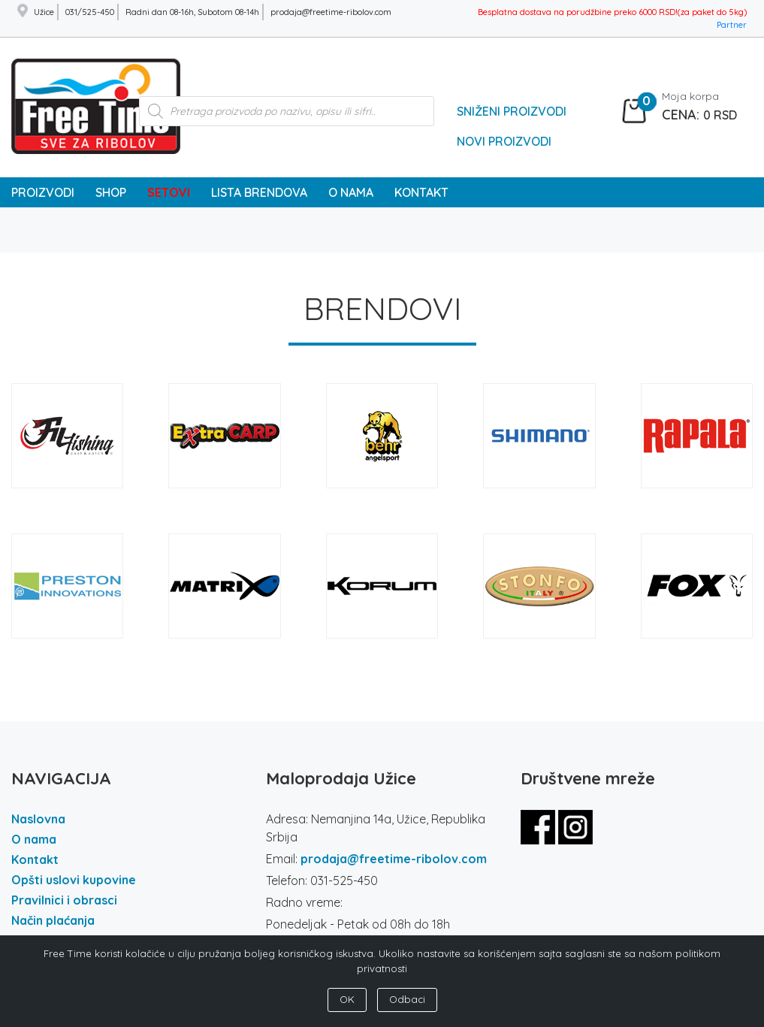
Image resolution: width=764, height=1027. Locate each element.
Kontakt (35, 859)
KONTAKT (421, 192)
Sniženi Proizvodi (511, 111)
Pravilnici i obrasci (64, 900)
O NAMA (350, 192)
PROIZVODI (42, 192)
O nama (33, 839)
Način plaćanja (53, 920)
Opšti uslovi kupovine (73, 879)
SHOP (110, 192)
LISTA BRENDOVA (259, 192)
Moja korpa (690, 96)
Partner (732, 25)
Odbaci (407, 999)
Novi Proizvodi (504, 141)
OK (347, 999)
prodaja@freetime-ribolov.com (393, 858)
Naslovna (38, 818)
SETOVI (168, 192)
